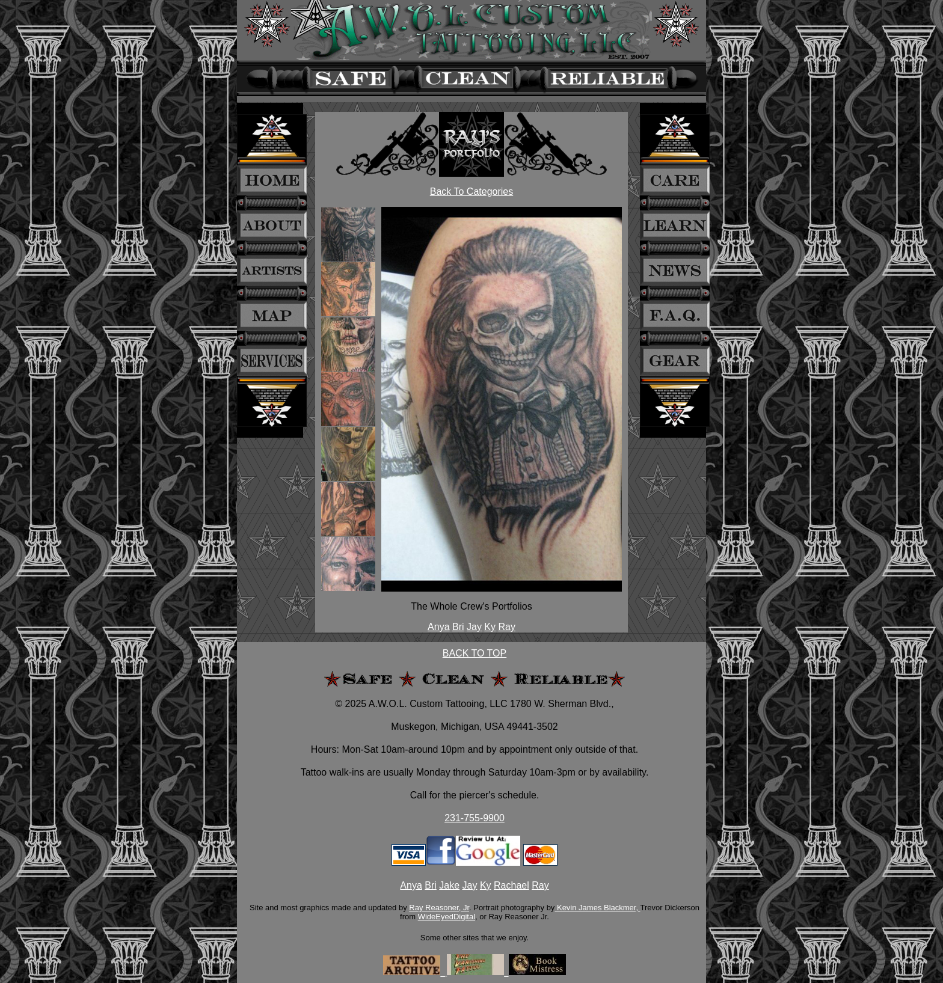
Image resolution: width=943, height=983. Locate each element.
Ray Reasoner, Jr (439, 907)
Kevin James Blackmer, (597, 907)
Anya (438, 627)
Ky (490, 627)
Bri (458, 627)
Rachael (511, 885)
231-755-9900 (474, 818)
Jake (449, 885)
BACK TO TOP (474, 653)
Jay (474, 627)
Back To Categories (471, 191)
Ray (506, 627)
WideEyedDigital (446, 916)
